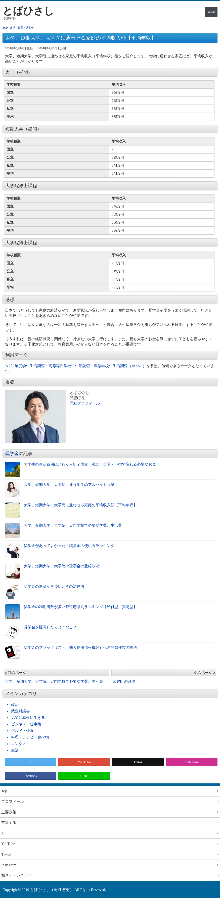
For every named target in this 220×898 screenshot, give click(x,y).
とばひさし (28, 11)
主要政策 (8, 812)
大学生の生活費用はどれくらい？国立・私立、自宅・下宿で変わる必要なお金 (90, 464)
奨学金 (12, 453)
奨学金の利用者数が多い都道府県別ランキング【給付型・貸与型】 (80, 607)
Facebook (30, 776)
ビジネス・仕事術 (26, 724)
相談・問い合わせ (16, 875)
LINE (84, 776)
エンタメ (18, 744)
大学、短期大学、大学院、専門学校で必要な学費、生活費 (73, 525)
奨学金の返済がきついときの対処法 (54, 586)
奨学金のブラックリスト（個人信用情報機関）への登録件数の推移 (80, 647)
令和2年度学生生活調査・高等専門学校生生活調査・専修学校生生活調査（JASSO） (75, 366)
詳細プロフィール (85, 403)
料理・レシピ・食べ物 (30, 737)
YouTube (84, 762)
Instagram (192, 762)
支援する (8, 823)
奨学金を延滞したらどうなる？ (50, 627)
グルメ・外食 (22, 731)
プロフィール (12, 802)
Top (4, 791)
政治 (15, 705)
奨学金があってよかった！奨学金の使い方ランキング (69, 546)
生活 (15, 750)
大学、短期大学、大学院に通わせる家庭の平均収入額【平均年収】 (80, 505)
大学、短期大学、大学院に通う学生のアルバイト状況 (69, 485)
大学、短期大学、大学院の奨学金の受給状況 (61, 566)
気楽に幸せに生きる (28, 718)
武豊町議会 (20, 711)
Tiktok (138, 762)
